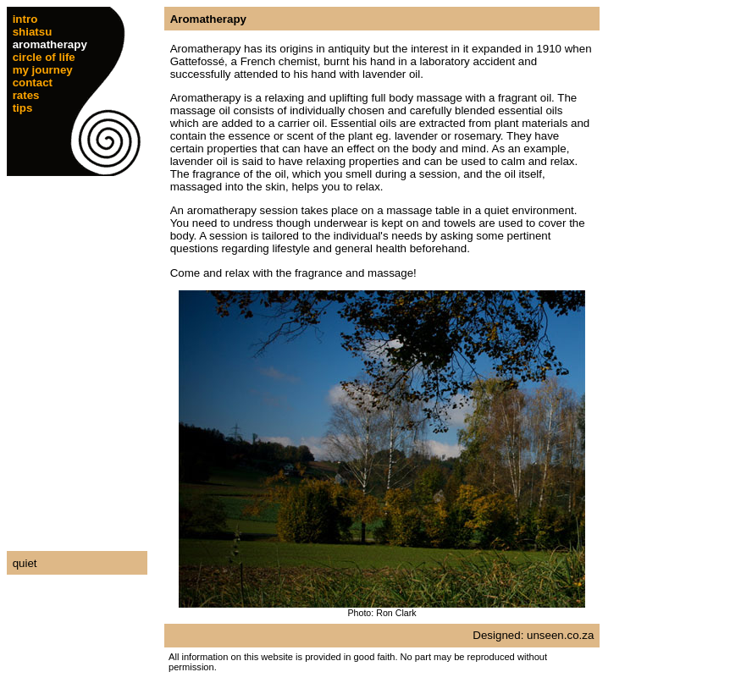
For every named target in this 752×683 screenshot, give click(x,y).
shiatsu (33, 31)
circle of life (44, 57)
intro (25, 19)
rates (26, 95)
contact (33, 82)
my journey (43, 69)
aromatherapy (50, 44)
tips (23, 108)
